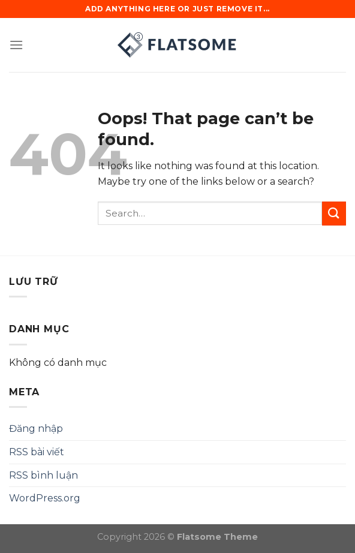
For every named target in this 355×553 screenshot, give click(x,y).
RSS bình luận (43, 475)
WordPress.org (44, 498)
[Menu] (16, 44)
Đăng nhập (36, 428)
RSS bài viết (36, 452)
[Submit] (334, 213)
